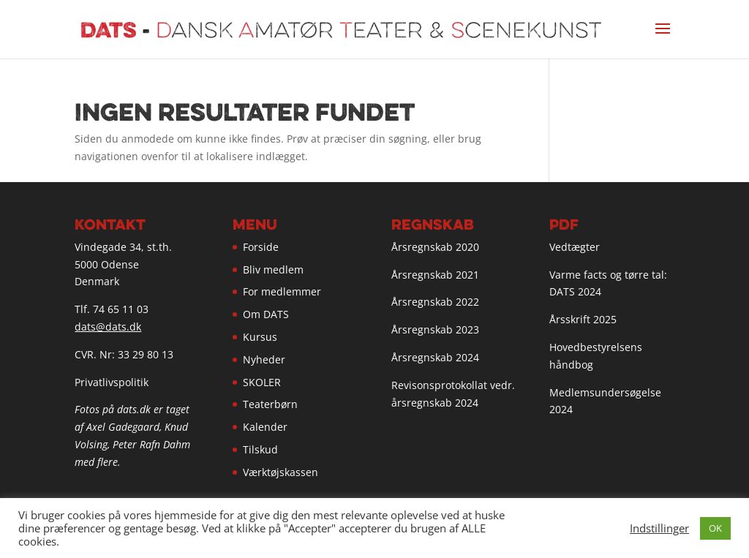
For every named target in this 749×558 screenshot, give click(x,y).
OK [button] (715, 528)
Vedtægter (574, 247)
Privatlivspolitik (111, 382)
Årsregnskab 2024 (435, 357)
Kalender (265, 427)
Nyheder (264, 359)
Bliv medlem (273, 269)
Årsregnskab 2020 (435, 247)
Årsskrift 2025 (583, 319)
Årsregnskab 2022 (435, 302)
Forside (261, 247)
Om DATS (266, 314)
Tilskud (260, 449)
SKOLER (262, 382)
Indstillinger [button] (659, 528)
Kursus (260, 337)
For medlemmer (282, 291)
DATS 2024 (575, 291)
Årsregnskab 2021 (435, 275)
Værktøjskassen (280, 472)
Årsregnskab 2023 (435, 329)
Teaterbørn (270, 404)
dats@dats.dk (108, 326)
